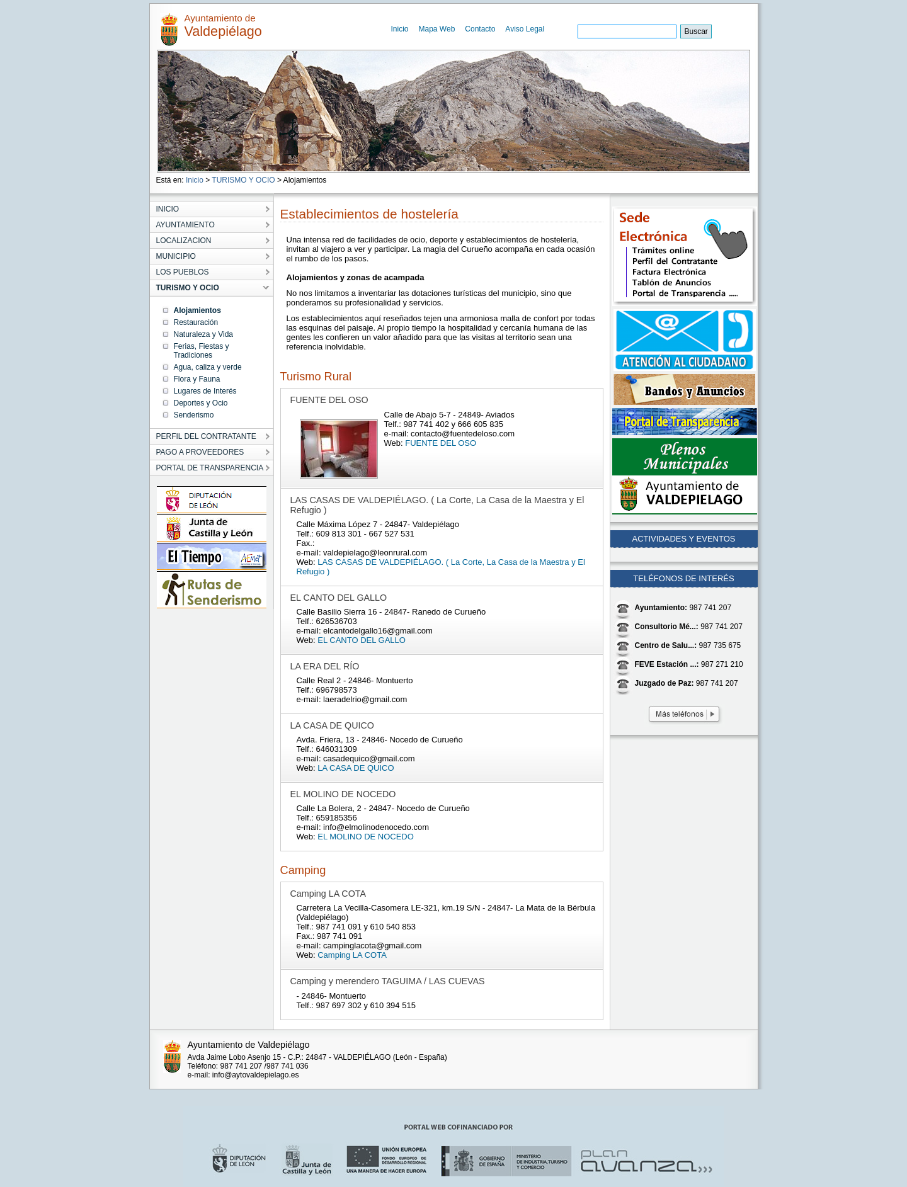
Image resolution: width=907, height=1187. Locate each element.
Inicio (400, 29)
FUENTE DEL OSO (440, 443)
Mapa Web (437, 29)
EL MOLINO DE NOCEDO (365, 836)
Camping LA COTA (352, 955)
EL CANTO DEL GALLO (361, 640)
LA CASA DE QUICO (355, 768)
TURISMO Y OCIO (243, 180)
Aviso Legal (524, 29)
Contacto (480, 29)
